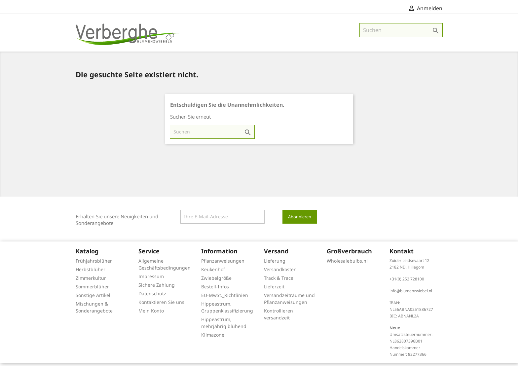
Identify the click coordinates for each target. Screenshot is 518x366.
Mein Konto (151, 314)
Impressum (151, 279)
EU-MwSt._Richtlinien (224, 298)
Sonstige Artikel (93, 298)
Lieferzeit (274, 289)
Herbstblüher (90, 272)
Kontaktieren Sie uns (161, 305)
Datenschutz (152, 296)
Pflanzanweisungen (222, 264)
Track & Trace (278, 281)
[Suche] (401, 33)
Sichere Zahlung (156, 288)
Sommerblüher (92, 289)
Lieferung (274, 264)
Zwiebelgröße (216, 281)
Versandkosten (280, 272)
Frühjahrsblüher (94, 264)
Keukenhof (213, 272)
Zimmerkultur (91, 281)
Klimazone (212, 338)
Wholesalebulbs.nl (347, 264)
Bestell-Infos (215, 289)
